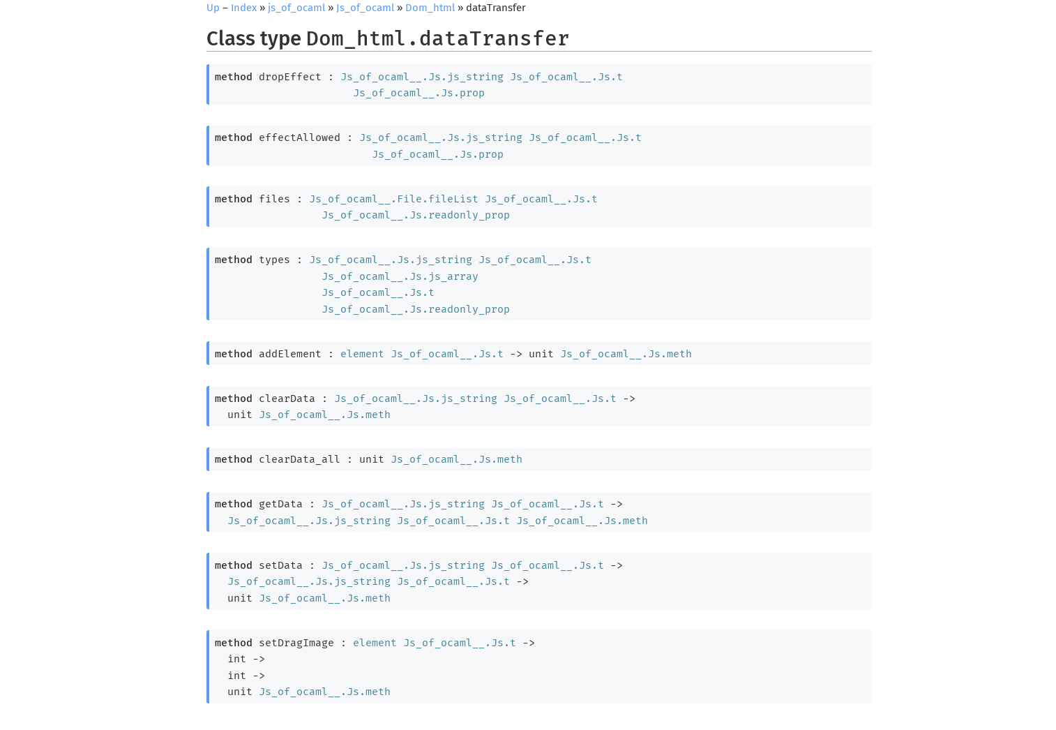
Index (244, 7)
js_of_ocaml (296, 7)
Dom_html (430, 7)
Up (213, 7)
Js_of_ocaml (365, 7)
